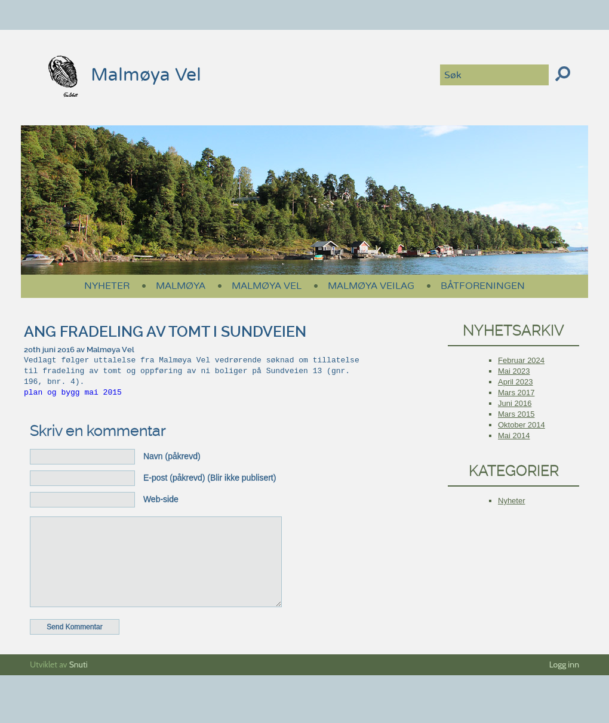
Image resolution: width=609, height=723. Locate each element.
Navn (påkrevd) (172, 456)
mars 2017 (516, 392)
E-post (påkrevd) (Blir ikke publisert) (209, 477)
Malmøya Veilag (371, 286)
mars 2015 (516, 414)
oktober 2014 (521, 424)
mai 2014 (514, 435)
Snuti (78, 682)
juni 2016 (514, 403)
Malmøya (180, 286)
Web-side (161, 499)
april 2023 (515, 381)
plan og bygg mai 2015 (73, 392)
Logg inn (564, 682)
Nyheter (107, 286)
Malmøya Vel (120, 75)
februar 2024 (521, 360)
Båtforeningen (483, 286)
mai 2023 (514, 371)
